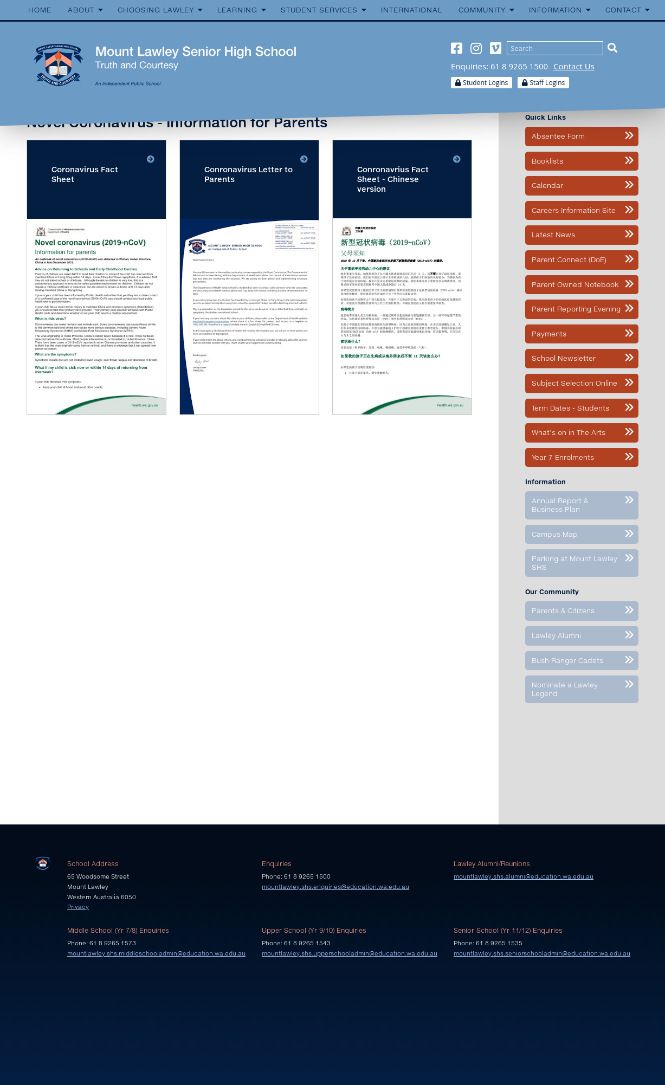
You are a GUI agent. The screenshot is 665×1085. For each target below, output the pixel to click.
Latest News (553, 234)
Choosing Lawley (156, 9)
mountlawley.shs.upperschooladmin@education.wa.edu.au (349, 953)
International (411, 9)
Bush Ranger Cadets (567, 660)
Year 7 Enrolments (563, 457)
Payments (549, 333)
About (81, 9)
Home (39, 9)
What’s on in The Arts (568, 432)
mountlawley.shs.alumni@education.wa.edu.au (523, 876)
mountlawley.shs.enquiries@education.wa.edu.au (335, 886)
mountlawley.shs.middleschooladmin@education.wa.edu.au (156, 953)
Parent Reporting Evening (576, 308)
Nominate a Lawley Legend (565, 689)
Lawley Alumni (556, 635)
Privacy (78, 906)
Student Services (319, 9)
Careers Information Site (574, 210)
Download (96, 277)
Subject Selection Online (574, 383)
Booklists (547, 161)
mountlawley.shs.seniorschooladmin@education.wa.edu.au (542, 953)
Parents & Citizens (563, 610)
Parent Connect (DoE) (569, 259)
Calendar (547, 185)
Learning (237, 9)
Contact (623, 9)
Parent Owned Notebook (575, 284)
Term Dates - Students (570, 408)
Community (482, 9)
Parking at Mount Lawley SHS (574, 562)
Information (555, 9)
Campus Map (555, 534)
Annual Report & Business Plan (560, 505)
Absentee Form (558, 136)
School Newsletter (564, 358)
